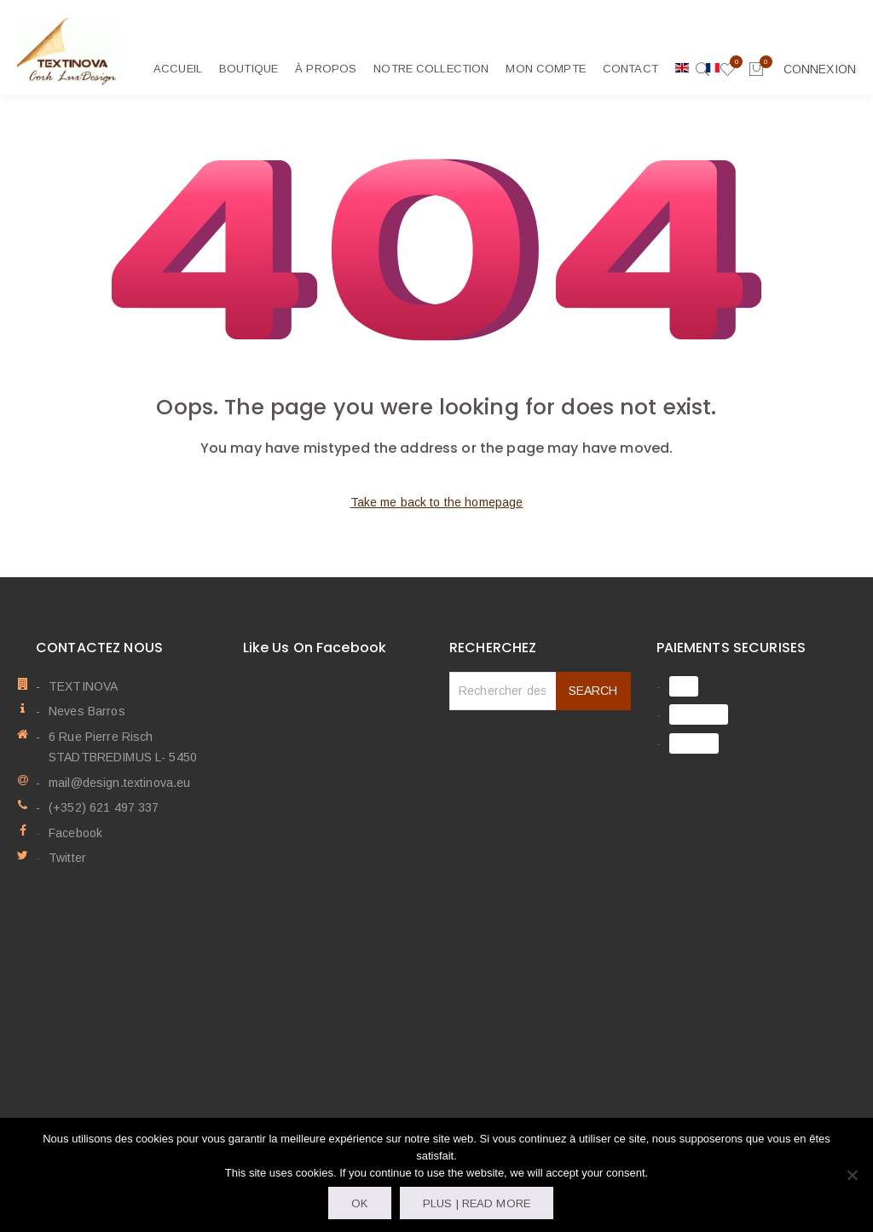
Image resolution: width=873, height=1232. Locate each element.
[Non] (851, 1174)
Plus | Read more (476, 1203)
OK (359, 1203)
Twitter (67, 858)
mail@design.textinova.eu (119, 783)
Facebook (75, 833)
